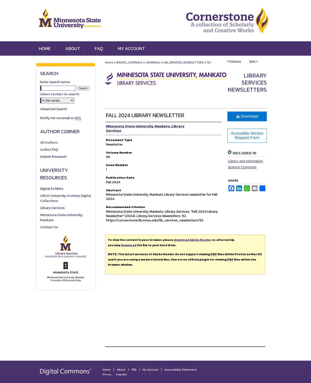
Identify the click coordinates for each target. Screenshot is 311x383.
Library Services (52, 207)
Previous (235, 61)
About (121, 369)
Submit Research (53, 156)
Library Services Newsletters (247, 82)
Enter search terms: (55, 82)
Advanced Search (53, 109)
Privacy (107, 374)
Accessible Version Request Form (247, 135)
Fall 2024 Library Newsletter (145, 115)
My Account (150, 369)
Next (252, 61)
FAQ (134, 369)
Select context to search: (59, 94)
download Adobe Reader (192, 240)
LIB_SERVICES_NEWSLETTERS (184, 62)
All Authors (49, 142)
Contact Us (49, 227)
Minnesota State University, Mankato (61, 217)
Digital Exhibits (51, 188)
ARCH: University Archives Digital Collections (65, 198)
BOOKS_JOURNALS (129, 62)
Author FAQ (49, 149)
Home (109, 62)
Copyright (121, 374)
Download (247, 116)
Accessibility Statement (180, 369)
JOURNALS (153, 62)
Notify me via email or (60, 118)
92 (209, 62)
